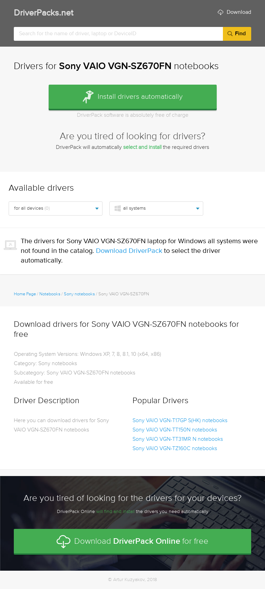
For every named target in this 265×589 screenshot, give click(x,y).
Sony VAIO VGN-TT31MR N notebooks (177, 439)
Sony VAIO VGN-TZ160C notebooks (174, 449)
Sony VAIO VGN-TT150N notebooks (174, 430)
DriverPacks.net (43, 13)
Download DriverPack (129, 251)
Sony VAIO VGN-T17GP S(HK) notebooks (179, 421)
